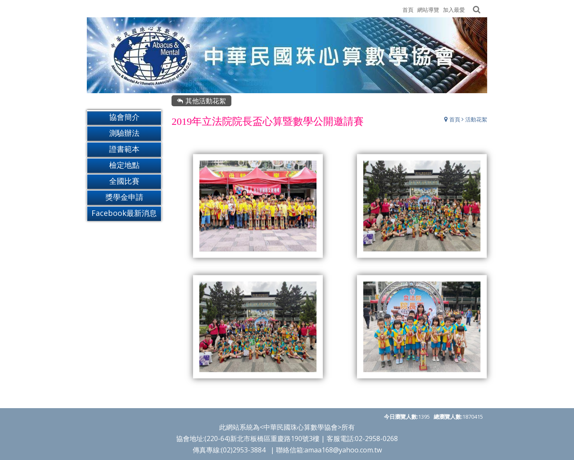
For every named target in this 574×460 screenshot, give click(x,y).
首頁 (454, 119)
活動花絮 (476, 119)
